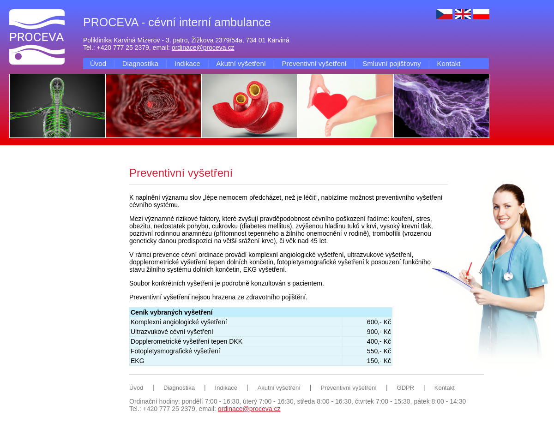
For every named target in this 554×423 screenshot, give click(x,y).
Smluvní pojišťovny (391, 63)
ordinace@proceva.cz (203, 47)
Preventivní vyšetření (314, 63)
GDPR (406, 387)
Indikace (187, 63)
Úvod (98, 63)
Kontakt (449, 63)
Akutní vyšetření (241, 63)
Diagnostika (140, 63)
